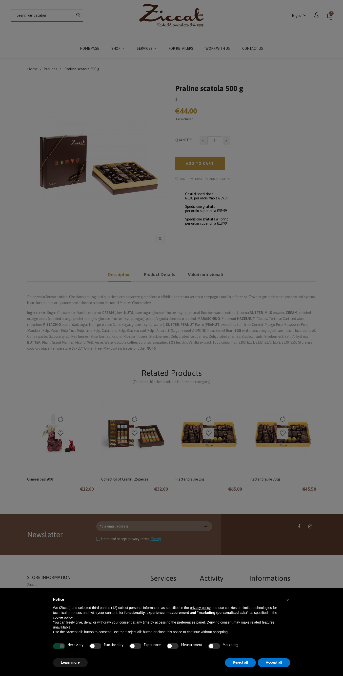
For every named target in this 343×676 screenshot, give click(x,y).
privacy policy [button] (200, 608)
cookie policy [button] (63, 617)
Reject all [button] (240, 662)
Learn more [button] (70, 662)
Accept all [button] (274, 662)
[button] (288, 600)
